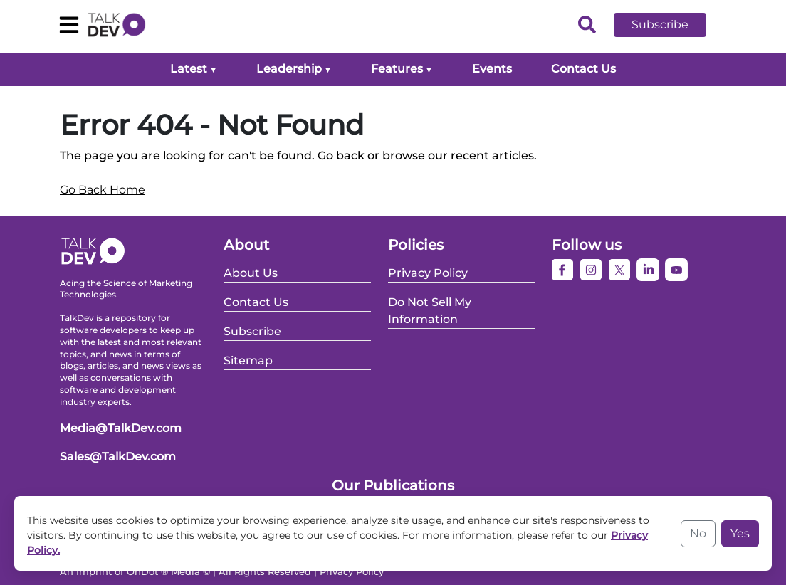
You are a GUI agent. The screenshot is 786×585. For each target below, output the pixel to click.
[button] (671, 25)
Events (492, 68)
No (698, 533)
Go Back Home (102, 189)
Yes (740, 533)
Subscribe (660, 24)
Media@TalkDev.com (121, 428)
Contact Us (583, 68)
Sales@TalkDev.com (118, 456)
